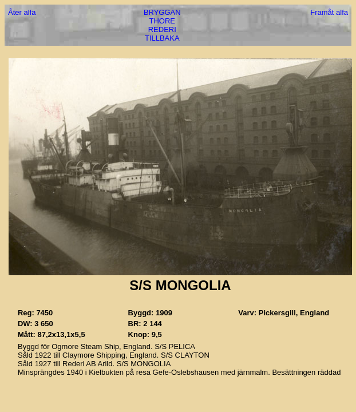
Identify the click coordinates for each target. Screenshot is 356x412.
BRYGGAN (162, 12)
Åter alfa (21, 12)
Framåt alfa (329, 12)
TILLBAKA (162, 38)
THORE (162, 21)
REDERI (162, 29)
